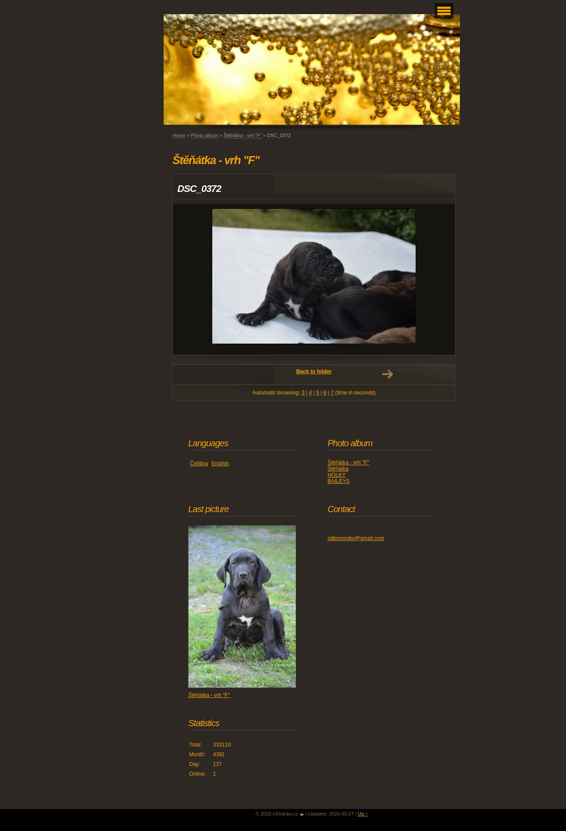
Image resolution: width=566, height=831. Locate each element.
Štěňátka (338, 469)
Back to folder (314, 371)
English (220, 463)
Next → (387, 374)
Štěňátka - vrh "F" (243, 135)
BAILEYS (339, 481)
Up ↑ (363, 813)
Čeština (199, 463)
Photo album (204, 135)
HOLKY (337, 475)
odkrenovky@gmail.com (356, 538)
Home (178, 135)
